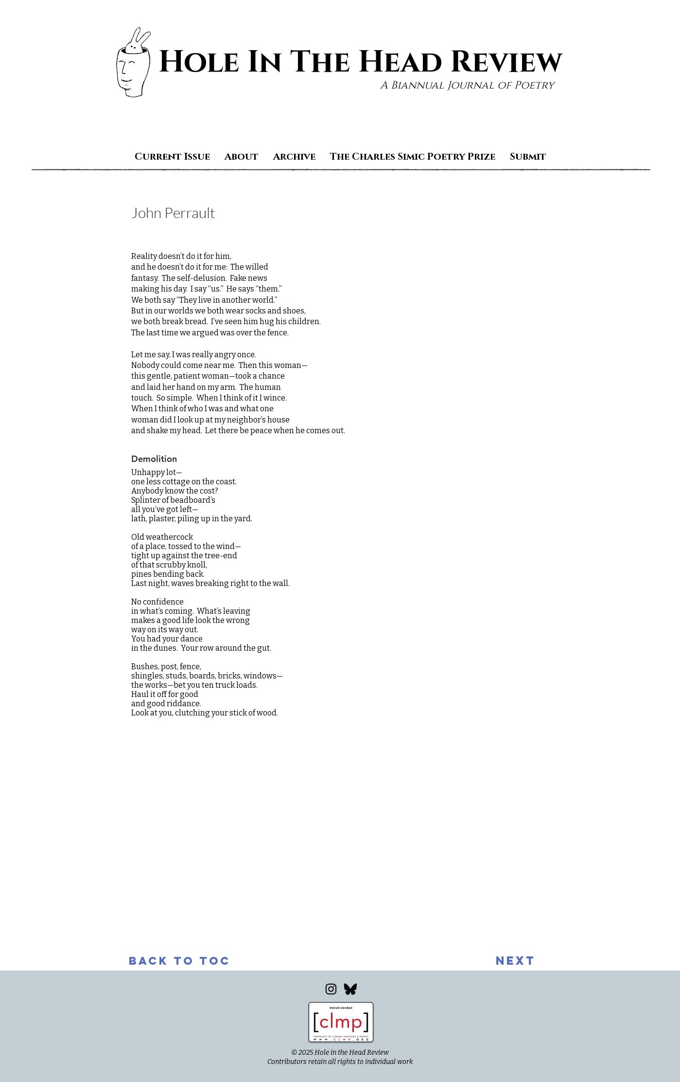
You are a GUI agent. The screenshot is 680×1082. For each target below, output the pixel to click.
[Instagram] (331, 989)
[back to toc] (180, 961)
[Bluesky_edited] (350, 989)
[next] (515, 961)
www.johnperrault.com (173, 908)
